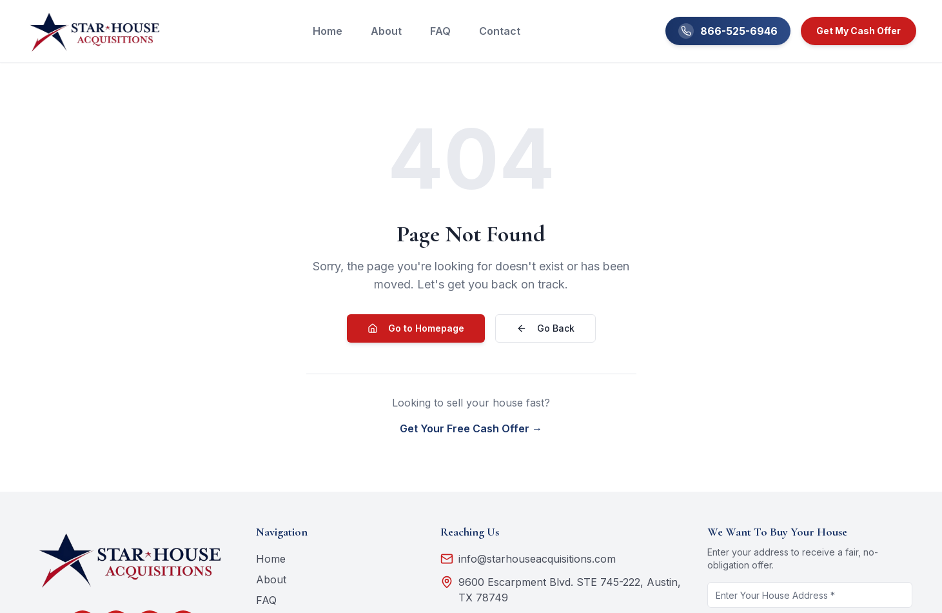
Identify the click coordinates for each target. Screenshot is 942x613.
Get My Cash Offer (858, 30)
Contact (499, 31)
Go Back (545, 328)
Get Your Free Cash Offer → (471, 428)
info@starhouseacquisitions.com (528, 558)
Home (327, 31)
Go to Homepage (416, 328)
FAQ (440, 31)
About (386, 31)
